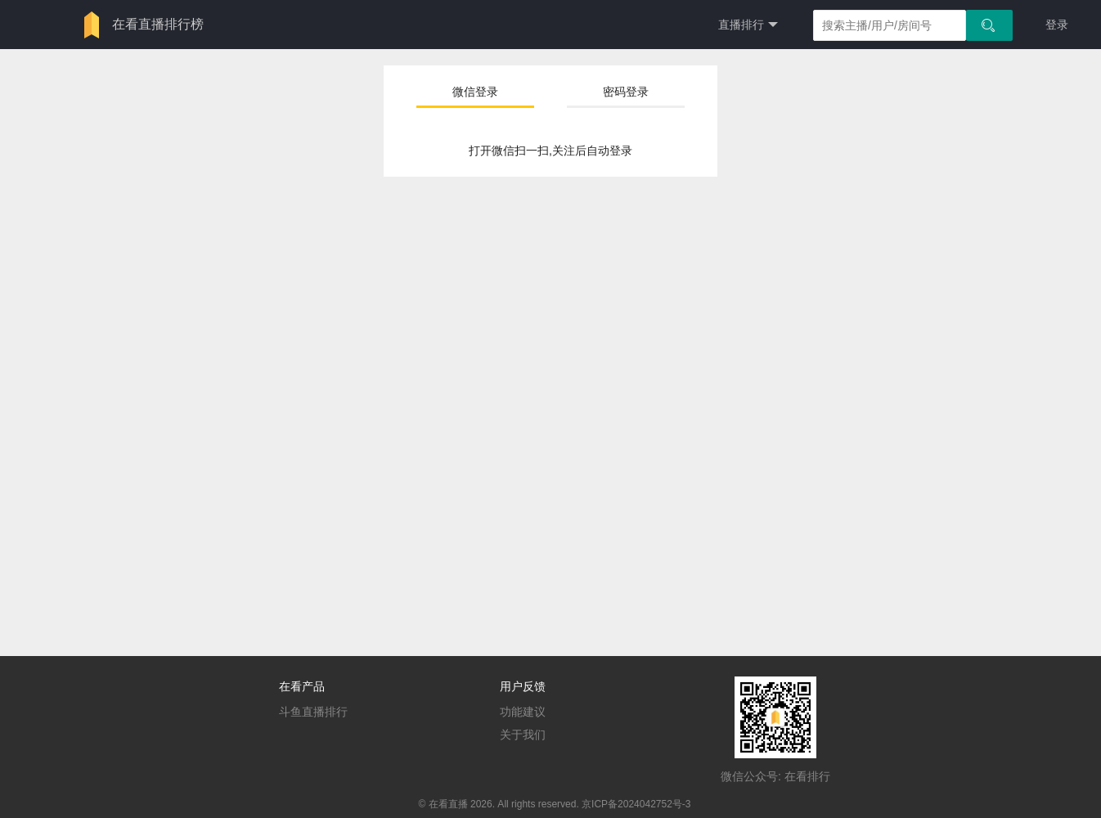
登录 (1056, 24)
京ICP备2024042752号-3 (636, 804)
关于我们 (523, 734)
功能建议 (523, 711)
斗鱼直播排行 (313, 711)
